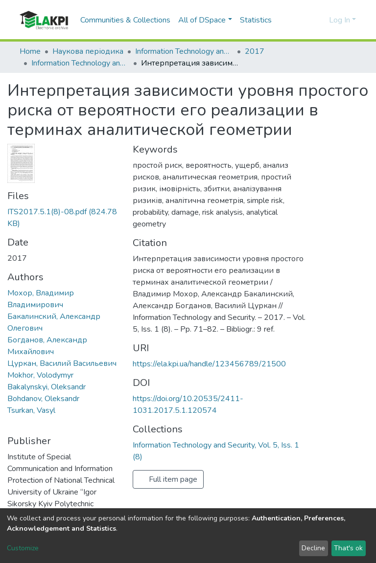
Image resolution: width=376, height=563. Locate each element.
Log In (339, 20)
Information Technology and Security (184, 51)
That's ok (348, 548)
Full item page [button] (168, 479)
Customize (23, 548)
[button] (320, 20)
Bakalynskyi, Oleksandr (46, 387)
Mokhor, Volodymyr (40, 375)
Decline (313, 548)
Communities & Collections (125, 20)
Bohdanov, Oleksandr (43, 398)
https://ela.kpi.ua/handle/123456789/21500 (209, 364)
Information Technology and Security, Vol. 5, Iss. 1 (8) (80, 63)
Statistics (256, 20)
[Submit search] (306, 20)
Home (30, 51)
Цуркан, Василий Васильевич (62, 363)
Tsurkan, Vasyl (31, 410)
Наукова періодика (87, 51)
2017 (254, 51)
